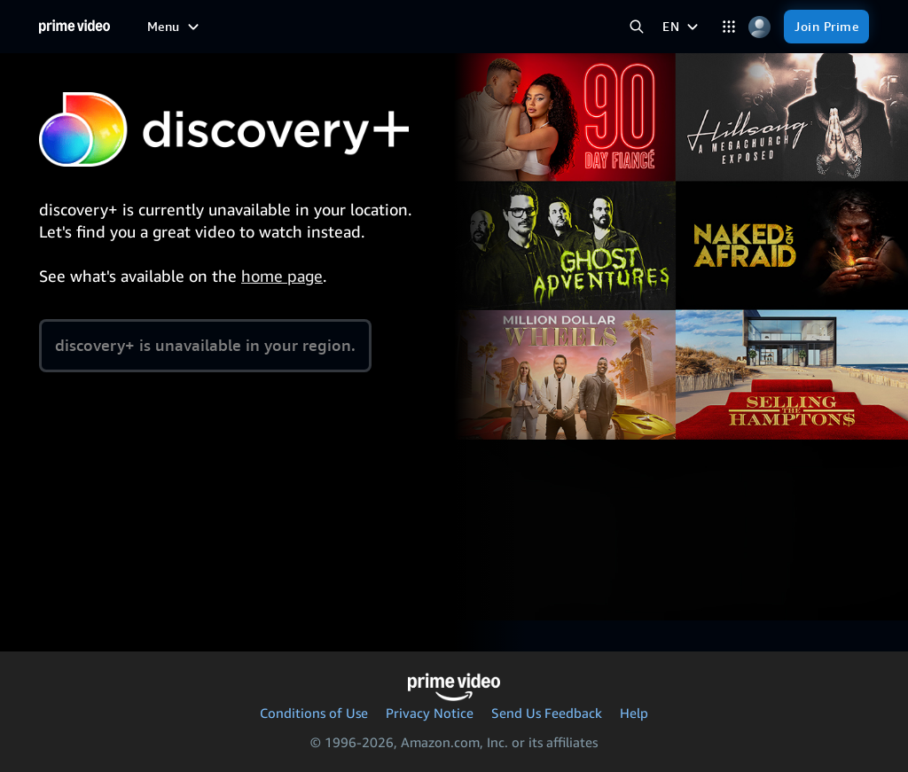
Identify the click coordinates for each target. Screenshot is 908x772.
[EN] (682, 26)
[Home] (74, 26)
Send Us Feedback (546, 713)
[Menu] (175, 26)
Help (634, 713)
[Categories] (728, 27)
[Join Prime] (826, 26)
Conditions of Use (314, 713)
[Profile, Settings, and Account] (759, 27)
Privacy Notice (430, 713)
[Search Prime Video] (636, 27)
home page (282, 275)
